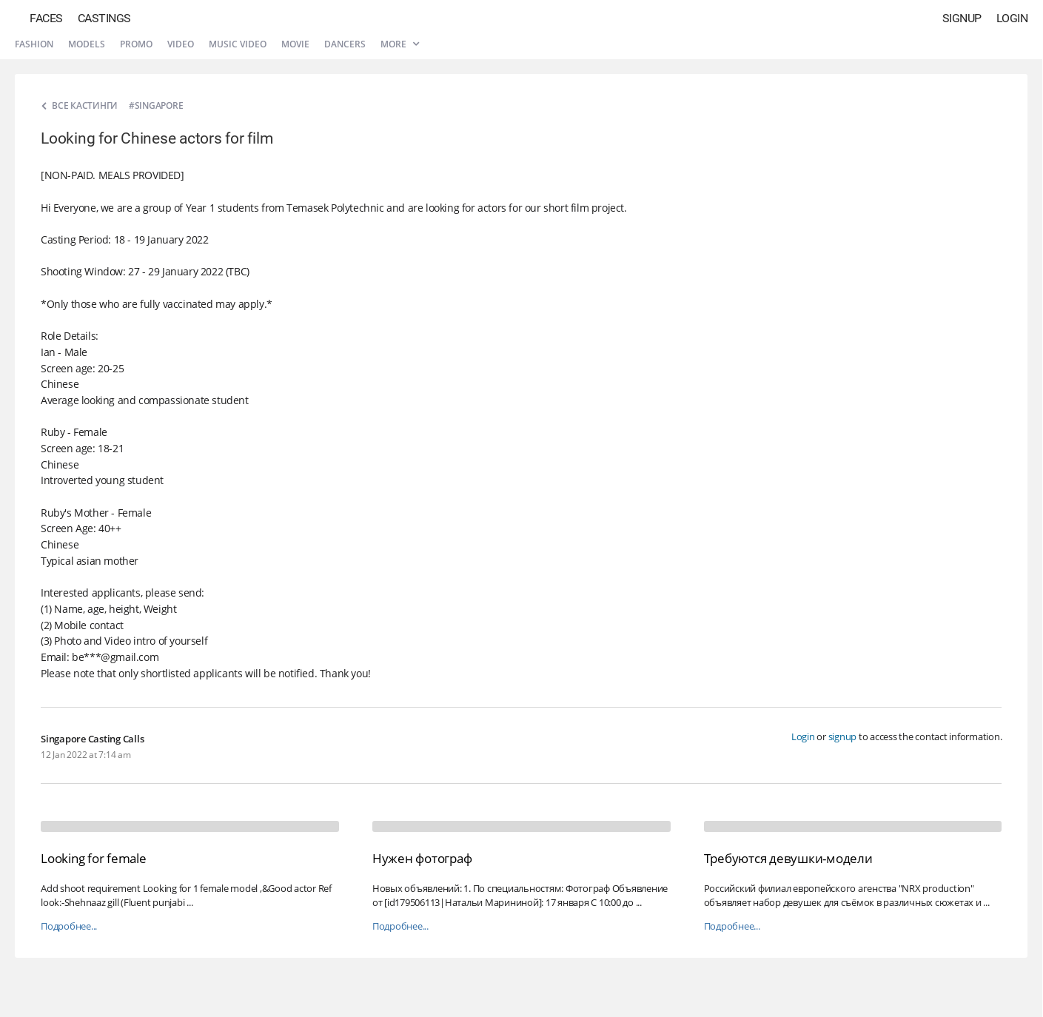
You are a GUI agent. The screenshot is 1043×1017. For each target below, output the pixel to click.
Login (1012, 18)
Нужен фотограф (422, 858)
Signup (962, 18)
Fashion (34, 44)
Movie (295, 44)
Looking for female (94, 858)
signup (842, 736)
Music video (237, 44)
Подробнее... (69, 926)
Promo (136, 44)
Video (180, 44)
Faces (46, 18)
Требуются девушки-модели (788, 858)
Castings (104, 18)
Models (86, 44)
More (399, 44)
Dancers (345, 44)
